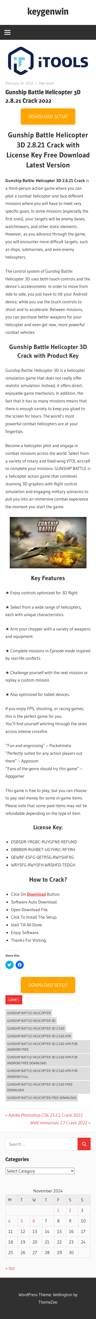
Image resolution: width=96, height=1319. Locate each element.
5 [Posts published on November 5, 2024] (21, 1220)
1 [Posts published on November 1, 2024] (58, 1210)
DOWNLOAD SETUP (48, 116)
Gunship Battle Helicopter (29, 1013)
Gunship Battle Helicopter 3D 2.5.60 (36, 1028)
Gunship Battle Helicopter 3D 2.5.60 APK (39, 1036)
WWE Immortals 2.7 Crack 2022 (58, 1122)
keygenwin (48, 11)
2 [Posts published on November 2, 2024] (70, 1210)
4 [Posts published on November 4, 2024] (9, 1220)
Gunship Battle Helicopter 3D (31, 1021)
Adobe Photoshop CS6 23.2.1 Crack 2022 (45, 1115)
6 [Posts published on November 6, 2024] (34, 1220)
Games (13, 999)
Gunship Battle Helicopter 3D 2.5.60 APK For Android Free (42, 1047)
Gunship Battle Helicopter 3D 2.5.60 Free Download (40, 1087)
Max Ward (46, 83)
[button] (48, 60)
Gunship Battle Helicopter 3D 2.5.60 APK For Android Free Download (42, 1060)
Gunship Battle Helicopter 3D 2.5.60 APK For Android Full (42, 1074)
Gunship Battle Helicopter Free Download (41, 1098)
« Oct (10, 1268)
